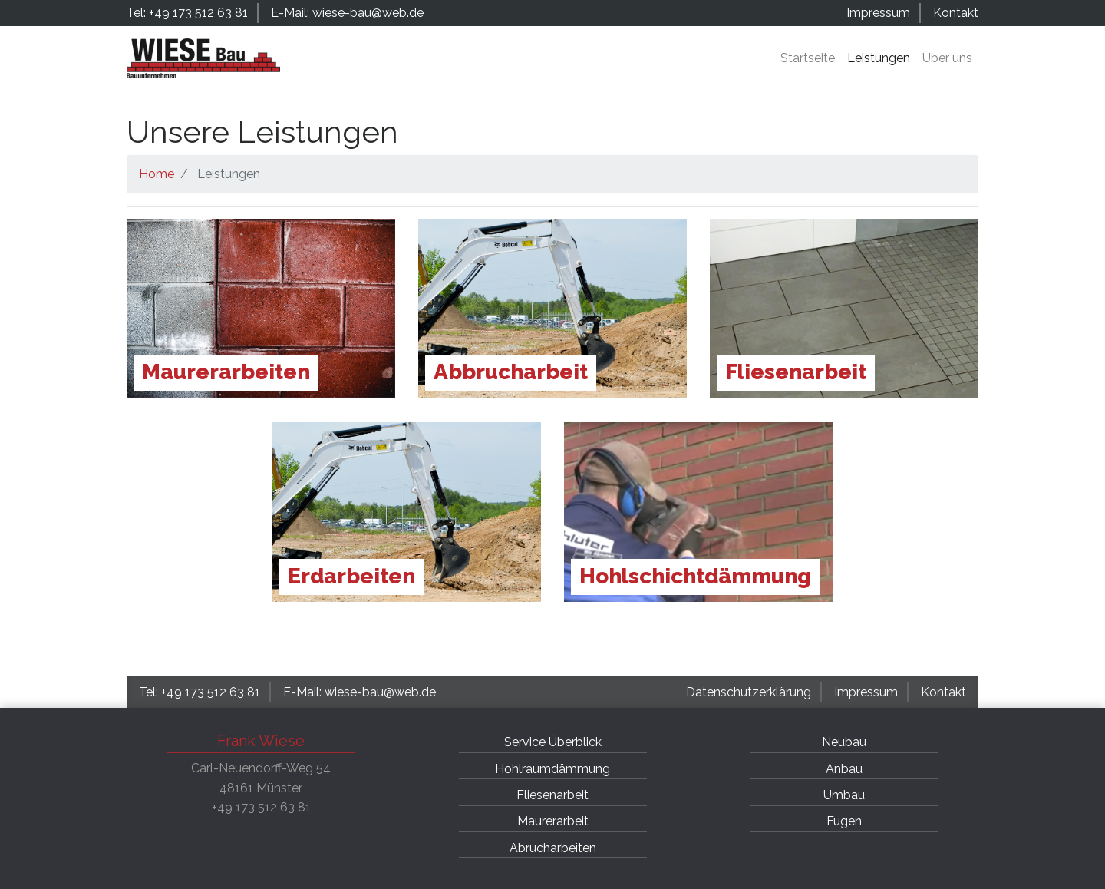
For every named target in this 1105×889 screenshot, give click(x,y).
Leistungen (878, 58)
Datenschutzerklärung (748, 692)
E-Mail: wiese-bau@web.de (347, 12)
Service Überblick (553, 742)
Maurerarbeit (553, 821)
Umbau (844, 795)
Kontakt (955, 12)
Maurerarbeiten (226, 372)
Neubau (844, 742)
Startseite (807, 58)
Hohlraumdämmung (552, 769)
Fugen (844, 821)
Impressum (878, 12)
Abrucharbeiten (553, 848)
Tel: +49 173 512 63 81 (187, 12)
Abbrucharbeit (511, 372)
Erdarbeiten (351, 576)
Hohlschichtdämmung (695, 576)
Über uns (947, 58)
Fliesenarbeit (795, 372)
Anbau (844, 769)
